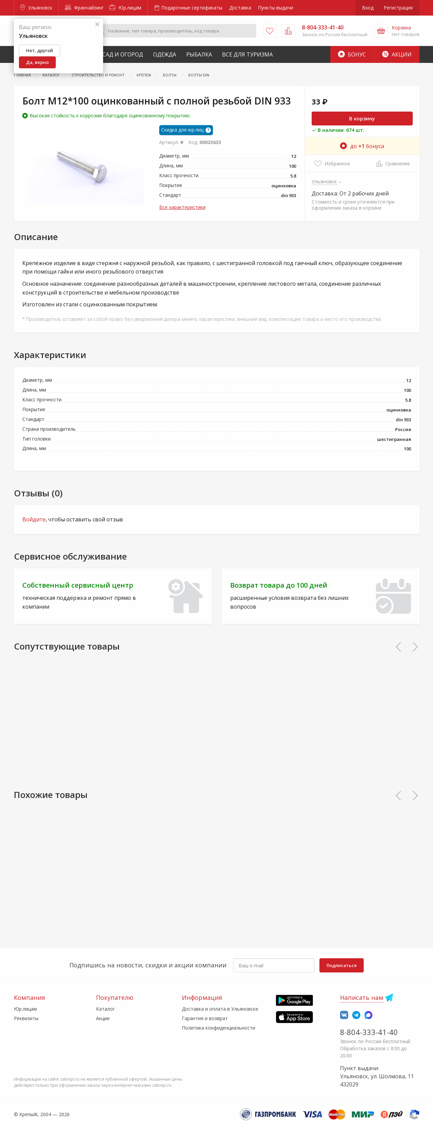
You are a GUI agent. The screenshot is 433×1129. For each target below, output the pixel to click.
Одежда (164, 54)
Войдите (34, 519)
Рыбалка (199, 54)
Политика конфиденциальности (218, 1028)
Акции (397, 54)
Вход (368, 7)
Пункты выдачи (275, 7)
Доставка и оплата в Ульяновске (220, 1009)
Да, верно (37, 62)
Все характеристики (182, 207)
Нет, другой (39, 50)
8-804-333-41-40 (369, 1032)
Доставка (240, 7)
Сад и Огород (122, 54)
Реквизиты (26, 1018)
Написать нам (361, 997)
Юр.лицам (125, 7)
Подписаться (342, 965)
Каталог (105, 1009)
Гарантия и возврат (205, 1018)
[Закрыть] (97, 24)
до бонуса (362, 146)
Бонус (352, 54)
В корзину (362, 118)
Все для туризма (247, 54)
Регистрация (398, 7)
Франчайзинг (84, 7)
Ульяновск (36, 7)
